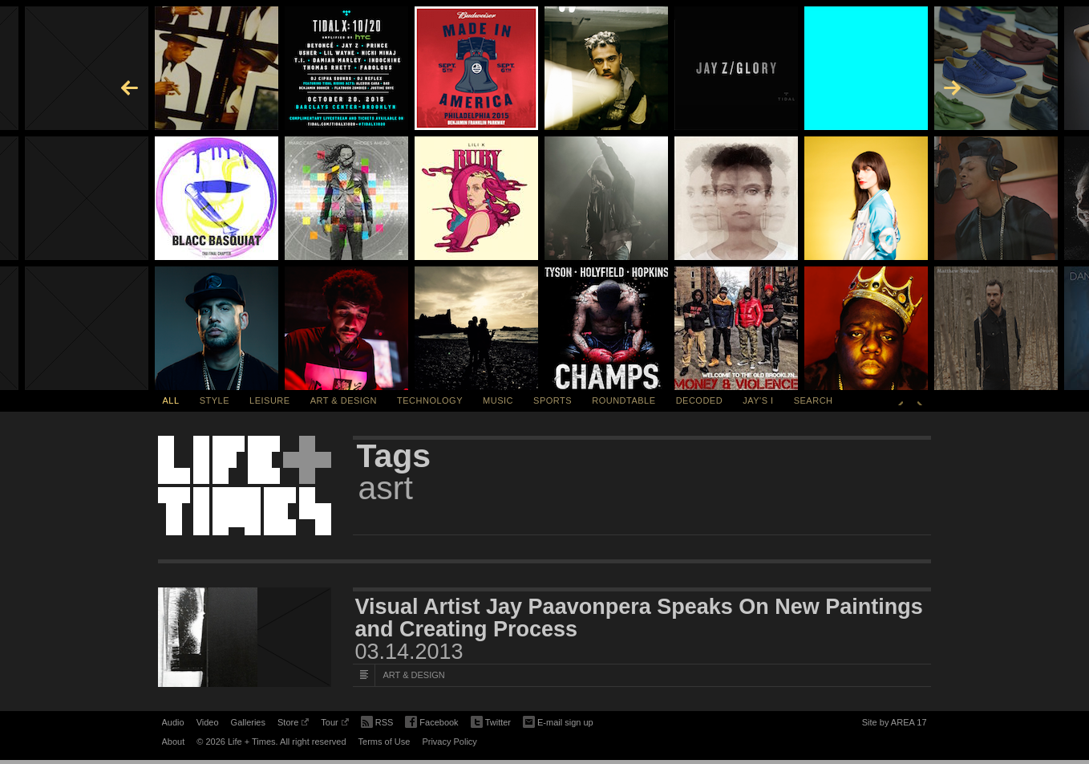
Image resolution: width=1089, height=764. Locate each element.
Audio (173, 722)
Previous (901, 400)
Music (498, 400)
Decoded (699, 400)
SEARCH (813, 400)
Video (207, 722)
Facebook (431, 722)
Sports (552, 400)
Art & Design (343, 400)
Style (214, 400)
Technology (430, 400)
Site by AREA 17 (894, 724)
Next (920, 400)
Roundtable (623, 400)
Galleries (248, 722)
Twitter (491, 722)
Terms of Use (384, 741)
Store (293, 724)
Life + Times (244, 485)
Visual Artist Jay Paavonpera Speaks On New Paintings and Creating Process (639, 617)
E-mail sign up (558, 720)
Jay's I (758, 400)
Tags (394, 456)
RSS (377, 720)
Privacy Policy (449, 741)
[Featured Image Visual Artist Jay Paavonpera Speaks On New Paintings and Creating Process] (244, 637)
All (171, 400)
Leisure (269, 400)
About (173, 741)
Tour (334, 724)
